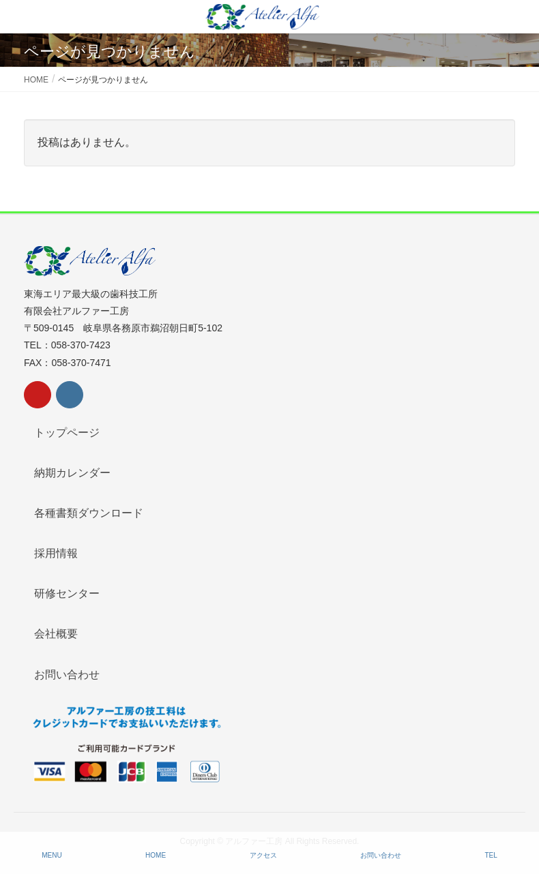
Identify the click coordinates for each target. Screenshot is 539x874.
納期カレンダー (72, 473)
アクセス (263, 855)
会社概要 (56, 633)
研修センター (67, 593)
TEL (490, 855)
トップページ (67, 432)
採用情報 (56, 553)
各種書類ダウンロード (88, 513)
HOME (155, 855)
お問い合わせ (67, 674)
